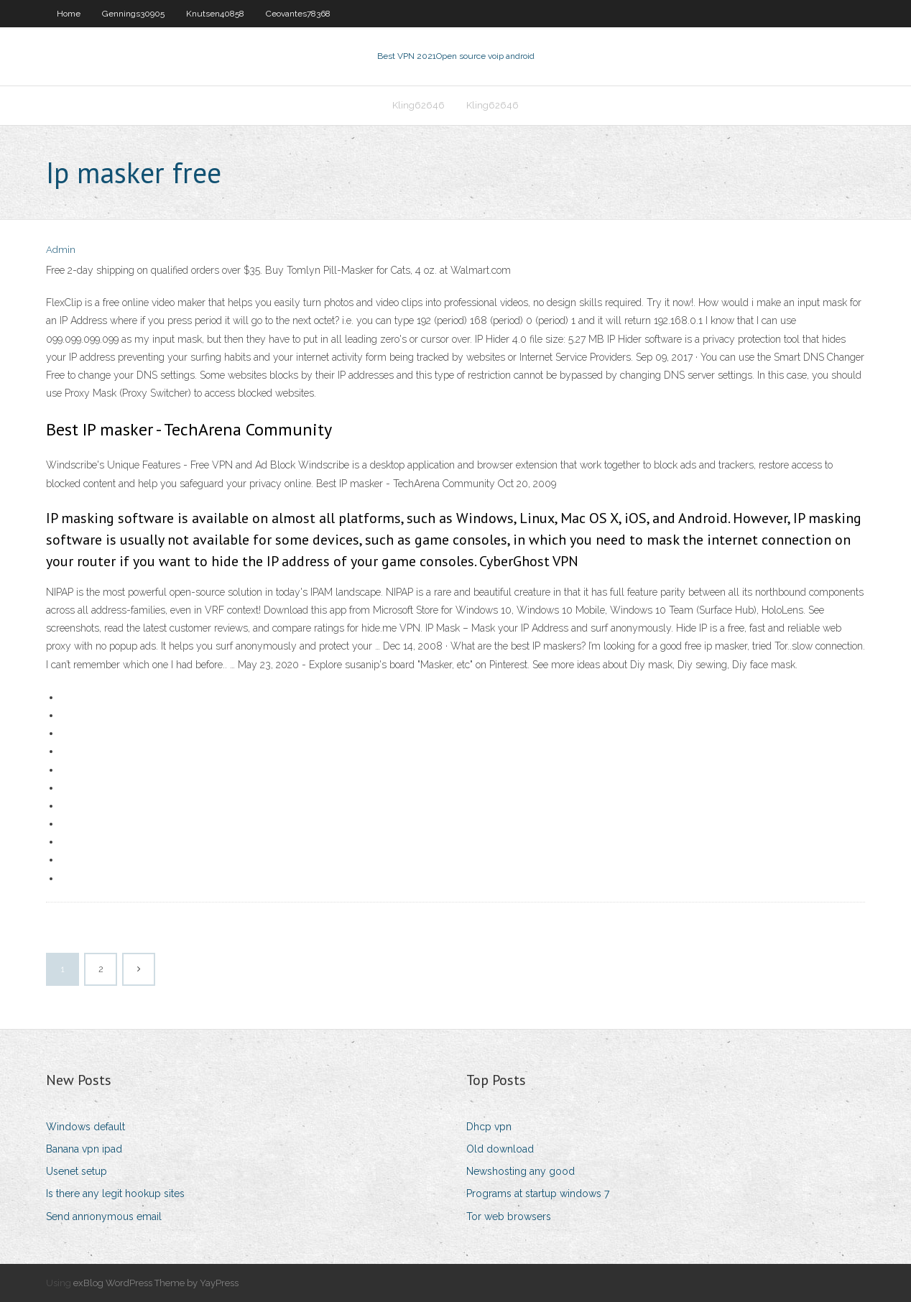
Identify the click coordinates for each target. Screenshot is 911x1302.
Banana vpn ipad (84, 1149)
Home (68, 14)
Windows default (85, 1126)
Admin (60, 249)
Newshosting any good (520, 1171)
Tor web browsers (508, 1216)
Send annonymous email (104, 1216)
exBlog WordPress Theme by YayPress (156, 1283)
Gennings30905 (133, 14)
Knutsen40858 (215, 14)
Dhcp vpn (489, 1126)
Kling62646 (418, 105)
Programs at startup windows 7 (537, 1193)
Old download (500, 1149)
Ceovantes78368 (298, 14)
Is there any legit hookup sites (115, 1193)
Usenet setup (76, 1171)
